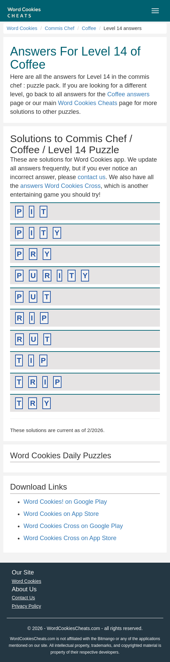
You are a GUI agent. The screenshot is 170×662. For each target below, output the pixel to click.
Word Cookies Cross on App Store (70, 538)
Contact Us (23, 597)
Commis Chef (59, 28)
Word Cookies (22, 28)
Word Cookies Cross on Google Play (73, 526)
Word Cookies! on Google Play (65, 501)
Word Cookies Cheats (88, 103)
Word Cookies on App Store (61, 513)
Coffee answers (128, 94)
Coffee (89, 28)
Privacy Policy (26, 606)
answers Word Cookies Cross (60, 186)
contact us (91, 177)
